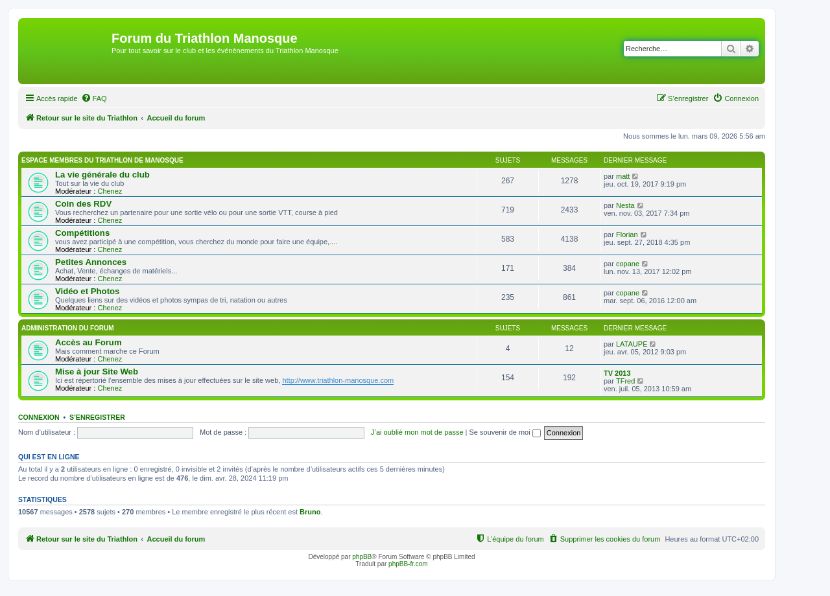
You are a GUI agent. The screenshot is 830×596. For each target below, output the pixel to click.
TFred (625, 381)
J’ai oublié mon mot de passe (417, 432)
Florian (627, 234)
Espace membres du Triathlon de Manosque (102, 160)
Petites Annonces (90, 262)
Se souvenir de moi (505, 432)
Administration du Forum (67, 328)
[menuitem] (94, 98)
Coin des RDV (83, 204)
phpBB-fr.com (408, 563)
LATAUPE (632, 344)
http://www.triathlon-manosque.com (338, 380)
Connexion (39, 417)
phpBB (362, 556)
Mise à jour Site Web (96, 371)
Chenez (109, 191)
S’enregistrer (97, 417)
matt (623, 176)
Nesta (625, 205)
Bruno (310, 512)
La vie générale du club (102, 174)
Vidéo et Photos (87, 291)
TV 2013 (617, 373)
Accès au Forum (88, 342)
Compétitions (82, 233)
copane (627, 264)
